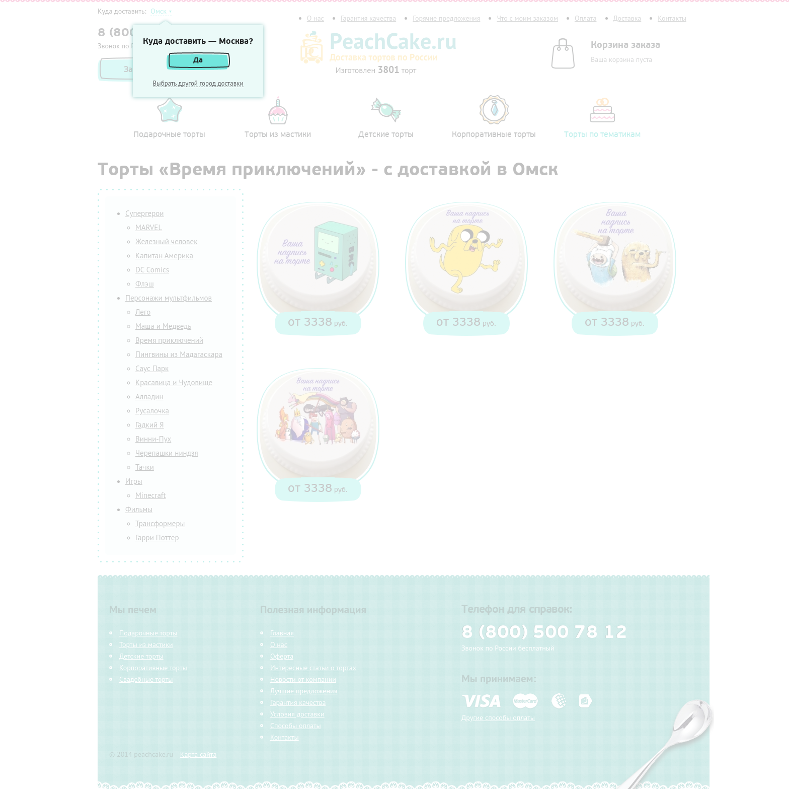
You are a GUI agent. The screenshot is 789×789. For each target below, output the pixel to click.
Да (198, 60)
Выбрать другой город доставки (198, 83)
